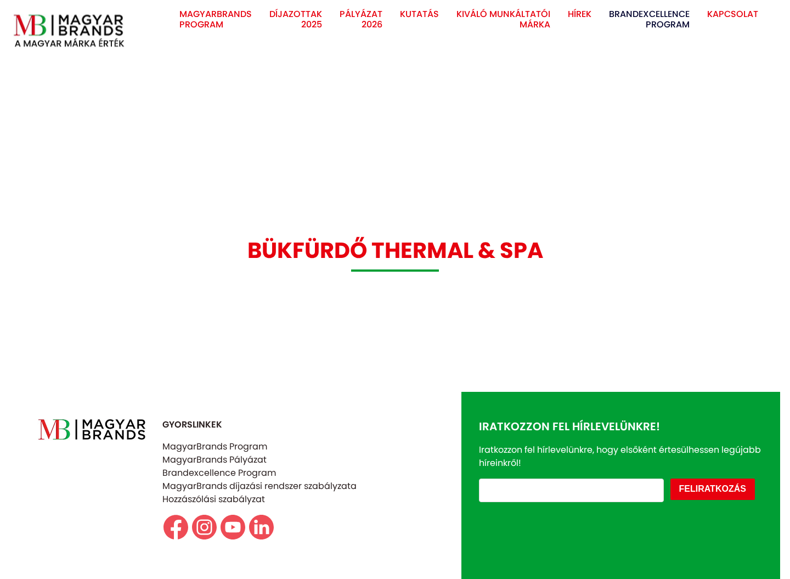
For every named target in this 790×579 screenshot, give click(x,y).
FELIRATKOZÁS (712, 488)
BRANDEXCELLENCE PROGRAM (649, 19)
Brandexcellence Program (219, 472)
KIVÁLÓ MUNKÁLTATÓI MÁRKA (503, 19)
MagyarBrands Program (214, 446)
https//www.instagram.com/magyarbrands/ (204, 527)
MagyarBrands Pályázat (214, 459)
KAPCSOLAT (732, 14)
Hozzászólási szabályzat (213, 499)
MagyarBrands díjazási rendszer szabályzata (259, 486)
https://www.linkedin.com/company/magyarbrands (261, 527)
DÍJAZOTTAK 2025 (295, 19)
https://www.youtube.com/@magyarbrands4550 (233, 527)
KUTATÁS (419, 14)
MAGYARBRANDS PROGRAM (215, 19)
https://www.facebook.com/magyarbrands (175, 527)
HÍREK (579, 14)
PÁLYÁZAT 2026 (361, 19)
